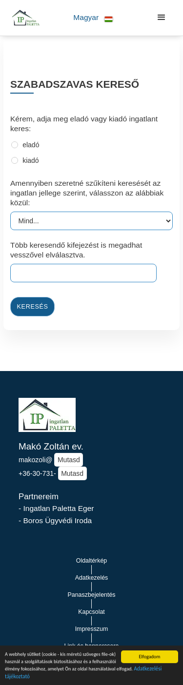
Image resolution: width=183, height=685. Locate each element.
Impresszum (91, 629)
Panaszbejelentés (91, 594)
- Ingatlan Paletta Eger (56, 508)
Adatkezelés (91, 577)
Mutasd (69, 460)
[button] (93, 18)
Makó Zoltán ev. (51, 446)
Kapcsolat (91, 611)
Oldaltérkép (91, 560)
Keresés (32, 306)
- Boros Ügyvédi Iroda (55, 520)
